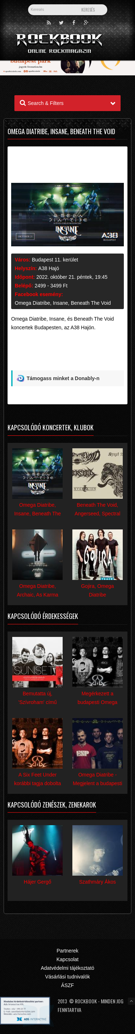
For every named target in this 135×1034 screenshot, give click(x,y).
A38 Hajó (48, 268)
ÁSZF (67, 985)
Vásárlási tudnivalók (67, 977)
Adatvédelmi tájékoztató (67, 968)
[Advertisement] (67, 353)
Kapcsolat (67, 959)
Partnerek (67, 951)
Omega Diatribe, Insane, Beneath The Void (63, 303)
